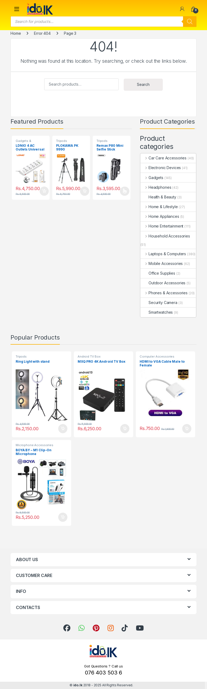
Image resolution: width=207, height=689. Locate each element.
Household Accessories (165, 236)
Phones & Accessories (164, 293)
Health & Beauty (158, 197)
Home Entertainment (161, 226)
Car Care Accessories (163, 158)
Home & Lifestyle (159, 206)
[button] (17, 9)
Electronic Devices (160, 167)
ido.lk (77, 685)
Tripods (61, 141)
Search (143, 84)
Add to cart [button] (44, 191)
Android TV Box (89, 356)
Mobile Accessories (161, 263)
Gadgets (151, 177)
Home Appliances (159, 216)
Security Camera (158, 302)
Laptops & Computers (163, 253)
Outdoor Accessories (162, 283)
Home (16, 33)
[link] (182, 9)
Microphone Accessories (34, 445)
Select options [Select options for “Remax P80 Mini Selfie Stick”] (124, 191)
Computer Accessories (157, 356)
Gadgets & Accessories (25, 142)
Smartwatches (156, 312)
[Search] (189, 21)
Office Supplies (157, 273)
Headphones (155, 187)
